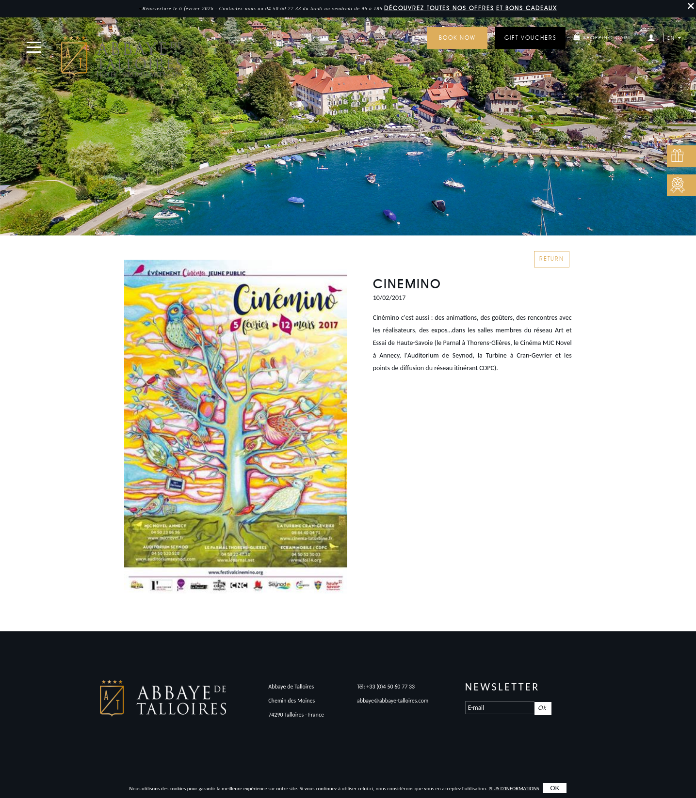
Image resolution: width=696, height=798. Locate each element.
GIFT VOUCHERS (530, 38)
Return (551, 259)
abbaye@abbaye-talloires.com (393, 700)
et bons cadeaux (526, 9)
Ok (542, 708)
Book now (457, 38)
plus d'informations (513, 788)
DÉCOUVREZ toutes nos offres (439, 9)
